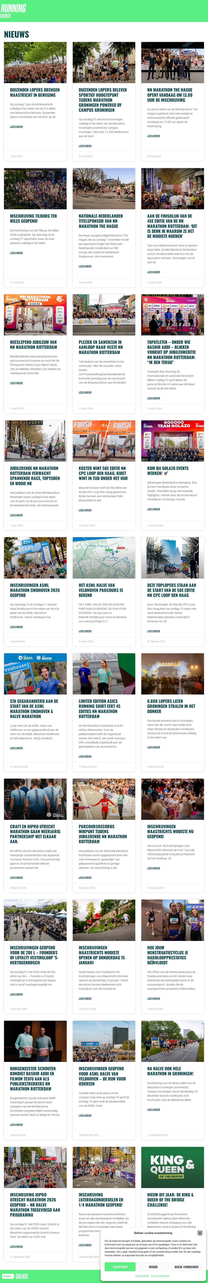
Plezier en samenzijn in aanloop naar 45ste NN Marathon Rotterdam (101, 347)
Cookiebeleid (142, 1275)
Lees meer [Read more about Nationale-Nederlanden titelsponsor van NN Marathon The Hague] (85, 266)
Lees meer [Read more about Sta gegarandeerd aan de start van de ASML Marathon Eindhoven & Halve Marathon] (16, 748)
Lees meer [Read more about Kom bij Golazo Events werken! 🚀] (153, 509)
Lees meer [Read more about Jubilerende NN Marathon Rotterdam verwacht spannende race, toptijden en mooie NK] (16, 515)
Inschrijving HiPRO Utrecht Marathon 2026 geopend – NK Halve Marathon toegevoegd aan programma (35, 1204)
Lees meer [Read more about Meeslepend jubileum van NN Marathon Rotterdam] (16, 383)
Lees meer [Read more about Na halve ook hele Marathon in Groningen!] (153, 1109)
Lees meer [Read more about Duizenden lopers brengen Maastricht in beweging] (16, 126)
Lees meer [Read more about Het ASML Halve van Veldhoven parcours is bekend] (85, 631)
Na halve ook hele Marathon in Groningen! (170, 1070)
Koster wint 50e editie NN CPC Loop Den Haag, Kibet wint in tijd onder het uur (103, 473)
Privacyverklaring (160, 1275)
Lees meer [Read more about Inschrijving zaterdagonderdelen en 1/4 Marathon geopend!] (85, 1245)
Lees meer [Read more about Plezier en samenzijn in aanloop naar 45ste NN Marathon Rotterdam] (85, 392)
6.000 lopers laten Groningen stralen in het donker (171, 706)
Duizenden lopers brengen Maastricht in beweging (35, 92)
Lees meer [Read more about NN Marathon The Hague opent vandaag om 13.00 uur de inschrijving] (153, 136)
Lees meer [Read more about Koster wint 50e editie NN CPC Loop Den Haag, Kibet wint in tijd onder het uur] (85, 510)
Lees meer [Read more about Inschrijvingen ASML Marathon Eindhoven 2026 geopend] (16, 627)
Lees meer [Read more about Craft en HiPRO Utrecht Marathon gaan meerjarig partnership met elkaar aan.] (16, 877)
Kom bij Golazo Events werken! (168, 470)
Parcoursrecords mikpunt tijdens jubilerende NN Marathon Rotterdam (103, 834)
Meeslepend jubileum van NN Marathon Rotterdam (33, 344)
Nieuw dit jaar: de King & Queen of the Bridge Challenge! (170, 1199)
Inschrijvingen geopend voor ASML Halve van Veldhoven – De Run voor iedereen (102, 1076)
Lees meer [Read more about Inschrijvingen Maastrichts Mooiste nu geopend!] (153, 868)
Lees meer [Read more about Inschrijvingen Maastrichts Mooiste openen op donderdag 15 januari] (85, 998)
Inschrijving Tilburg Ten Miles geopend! (33, 218)
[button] (200, 1233)
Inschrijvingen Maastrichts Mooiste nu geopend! (170, 831)
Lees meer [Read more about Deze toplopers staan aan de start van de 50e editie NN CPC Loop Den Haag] (153, 631)
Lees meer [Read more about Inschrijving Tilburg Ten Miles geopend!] (16, 252)
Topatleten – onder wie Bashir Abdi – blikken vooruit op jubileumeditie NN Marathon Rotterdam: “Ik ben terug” (171, 352)
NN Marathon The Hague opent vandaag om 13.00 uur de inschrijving (170, 95)
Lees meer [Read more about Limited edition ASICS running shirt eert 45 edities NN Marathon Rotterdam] (85, 756)
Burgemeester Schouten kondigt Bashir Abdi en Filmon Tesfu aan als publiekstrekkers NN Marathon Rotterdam (33, 1078)
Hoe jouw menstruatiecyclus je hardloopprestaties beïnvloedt (167, 955)
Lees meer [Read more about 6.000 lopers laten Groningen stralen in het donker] (153, 747)
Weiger (153, 1267)
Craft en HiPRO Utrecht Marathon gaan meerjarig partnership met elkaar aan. (35, 834)
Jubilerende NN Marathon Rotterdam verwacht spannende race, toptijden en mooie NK (35, 475)
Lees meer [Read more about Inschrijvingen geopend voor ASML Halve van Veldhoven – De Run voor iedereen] (85, 1115)
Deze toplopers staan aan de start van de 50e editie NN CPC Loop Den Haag (171, 590)
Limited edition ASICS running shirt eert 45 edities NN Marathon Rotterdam (99, 708)
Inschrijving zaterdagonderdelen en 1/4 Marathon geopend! (101, 1199)
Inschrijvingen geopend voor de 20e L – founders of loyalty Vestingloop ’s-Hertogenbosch (34, 955)
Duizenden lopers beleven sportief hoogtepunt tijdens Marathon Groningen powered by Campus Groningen (103, 100)
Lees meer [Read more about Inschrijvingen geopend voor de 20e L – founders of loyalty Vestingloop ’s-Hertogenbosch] (16, 994)
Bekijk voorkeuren (186, 1267)
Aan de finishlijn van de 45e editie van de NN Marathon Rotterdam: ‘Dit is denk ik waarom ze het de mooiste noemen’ (172, 226)
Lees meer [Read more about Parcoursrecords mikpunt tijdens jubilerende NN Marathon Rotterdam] (85, 877)
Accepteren (120, 1267)
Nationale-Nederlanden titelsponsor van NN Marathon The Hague (101, 221)
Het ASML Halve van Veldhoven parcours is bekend (101, 590)
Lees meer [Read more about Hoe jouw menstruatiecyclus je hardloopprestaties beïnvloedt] (153, 998)
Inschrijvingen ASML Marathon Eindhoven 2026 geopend (35, 590)
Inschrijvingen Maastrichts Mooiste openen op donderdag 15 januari (102, 955)
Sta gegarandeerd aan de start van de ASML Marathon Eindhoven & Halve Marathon (34, 708)
